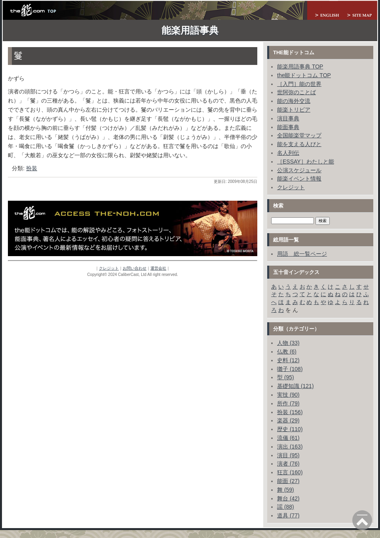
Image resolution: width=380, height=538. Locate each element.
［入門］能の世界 (299, 84)
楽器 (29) (288, 420)
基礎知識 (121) (295, 386)
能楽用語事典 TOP (300, 66)
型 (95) (285, 377)
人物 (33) (288, 343)
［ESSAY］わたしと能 (305, 161)
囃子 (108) (290, 369)
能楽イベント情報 (299, 178)
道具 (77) (288, 515)
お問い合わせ (134, 268)
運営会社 (158, 268)
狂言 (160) (290, 472)
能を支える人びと (299, 144)
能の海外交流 (293, 101)
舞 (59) (285, 490)
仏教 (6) (286, 351)
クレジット (109, 268)
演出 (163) (290, 446)
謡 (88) (285, 507)
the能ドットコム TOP (304, 75)
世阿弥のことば (296, 92)
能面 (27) (288, 481)
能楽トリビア (293, 109)
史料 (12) (288, 360)
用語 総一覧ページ (302, 254)
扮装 (31, 168)
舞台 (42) (288, 498)
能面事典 (288, 127)
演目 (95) (288, 455)
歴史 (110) (290, 429)
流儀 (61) (288, 438)
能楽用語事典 (190, 30)
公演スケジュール (299, 170)
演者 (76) (288, 463)
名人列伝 (288, 153)
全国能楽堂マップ (299, 135)
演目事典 (288, 118)
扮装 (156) (290, 412)
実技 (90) (288, 395)
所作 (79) (288, 403)
